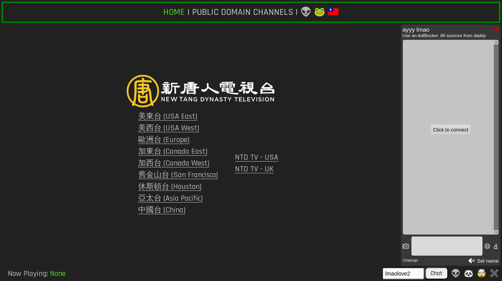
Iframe (450, 145)
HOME (174, 12)
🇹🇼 (333, 12)
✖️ (494, 274)
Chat (437, 273)
